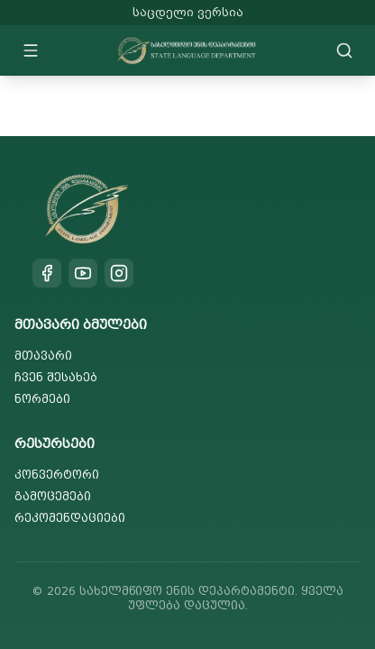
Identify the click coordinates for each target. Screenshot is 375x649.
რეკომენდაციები (69, 518)
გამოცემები (52, 496)
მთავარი (43, 355)
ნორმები (42, 399)
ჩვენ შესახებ (55, 377)
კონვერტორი (56, 474)
